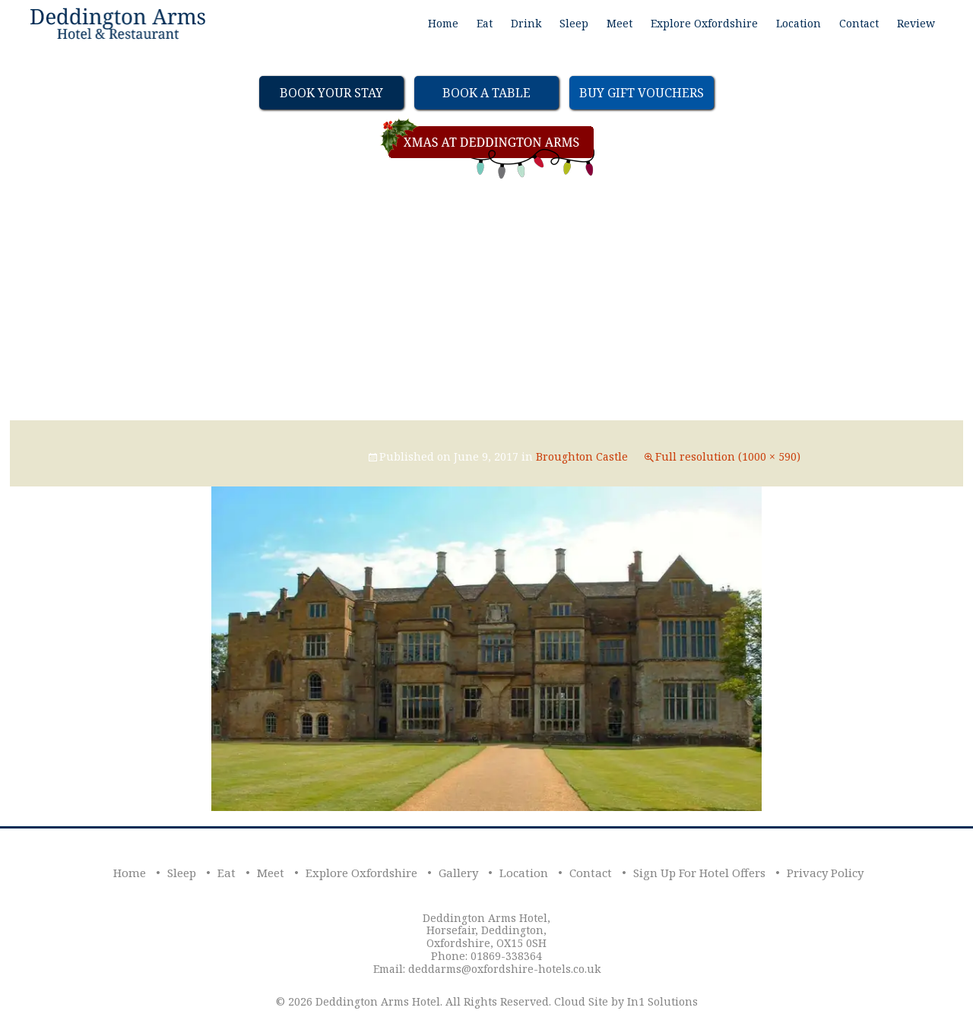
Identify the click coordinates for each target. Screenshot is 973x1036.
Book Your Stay (331, 92)
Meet (619, 23)
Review (916, 23)
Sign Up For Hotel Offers (699, 872)
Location (798, 23)
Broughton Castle (582, 456)
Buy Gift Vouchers (641, 92)
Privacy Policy (825, 872)
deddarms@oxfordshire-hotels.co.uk (504, 969)
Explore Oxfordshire (704, 23)
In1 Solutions (662, 1001)
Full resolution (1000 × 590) (727, 456)
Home (443, 23)
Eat (485, 23)
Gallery (458, 872)
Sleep (573, 23)
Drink (526, 23)
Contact (859, 23)
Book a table (486, 92)
